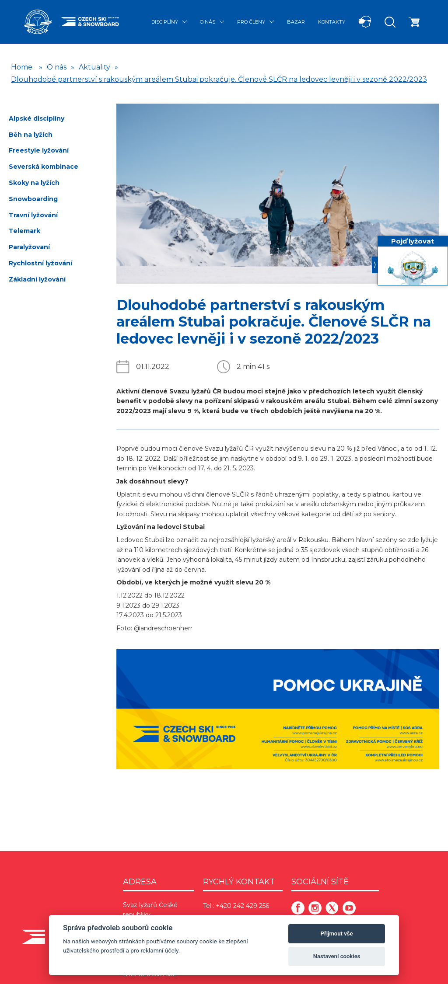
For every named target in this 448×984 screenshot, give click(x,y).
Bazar (296, 22)
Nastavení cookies (336, 956)
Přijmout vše (337, 933)
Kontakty (331, 22)
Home (21, 67)
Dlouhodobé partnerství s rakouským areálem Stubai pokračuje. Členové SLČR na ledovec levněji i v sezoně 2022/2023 (219, 79)
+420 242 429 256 (242, 906)
